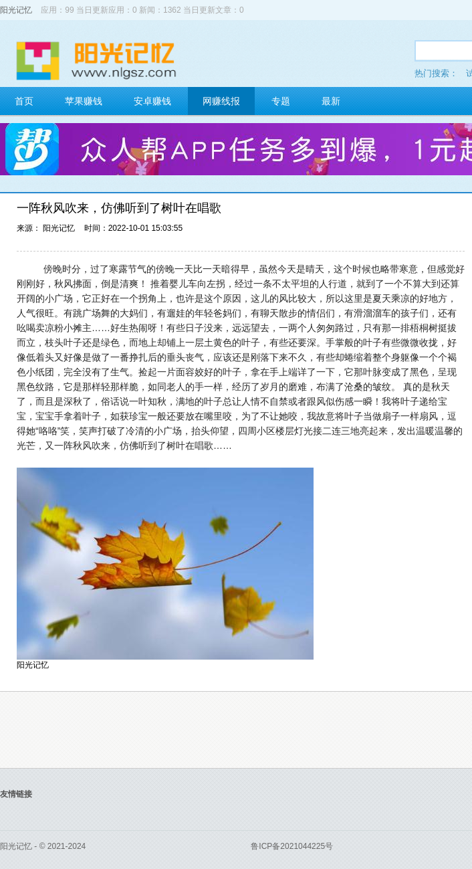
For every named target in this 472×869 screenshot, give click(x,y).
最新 (331, 101)
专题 (280, 101)
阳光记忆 (16, 10)
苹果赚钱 (83, 101)
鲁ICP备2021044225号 (292, 846)
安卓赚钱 (152, 101)
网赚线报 (221, 101)
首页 (24, 101)
